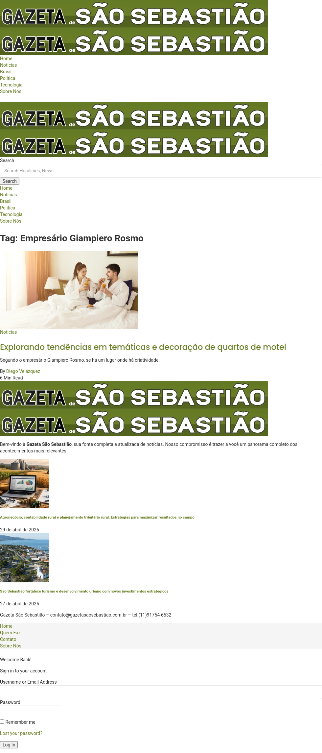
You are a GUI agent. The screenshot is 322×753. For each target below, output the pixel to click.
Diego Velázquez (23, 371)
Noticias (8, 332)
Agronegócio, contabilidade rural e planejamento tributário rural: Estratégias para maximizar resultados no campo (97, 517)
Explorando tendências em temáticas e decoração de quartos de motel (143, 347)
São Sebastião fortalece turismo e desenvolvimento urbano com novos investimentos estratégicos (84, 591)
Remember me (17, 722)
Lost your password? (21, 733)
